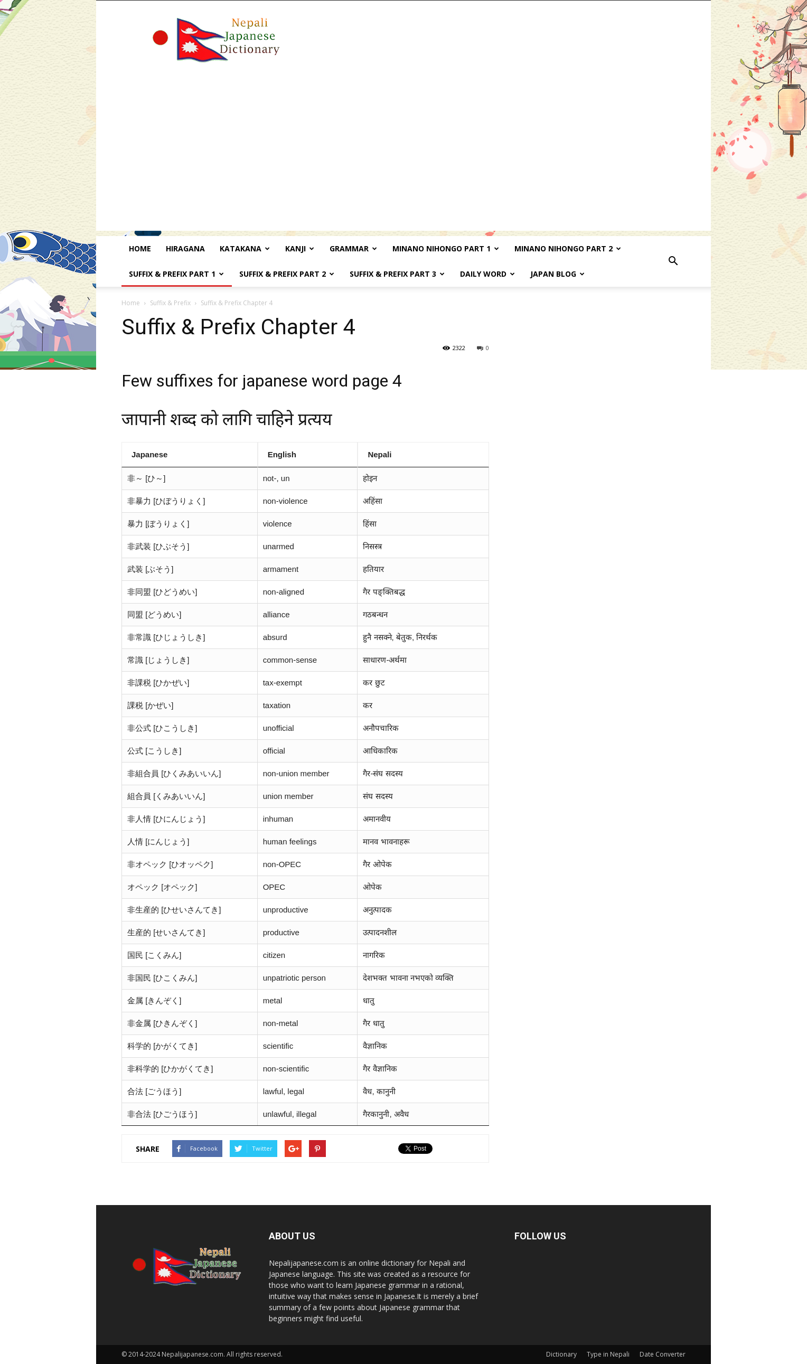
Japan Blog (557, 274)
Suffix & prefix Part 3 (397, 274)
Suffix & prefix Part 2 (286, 274)
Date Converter (663, 1354)
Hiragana (185, 248)
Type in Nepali (608, 1354)
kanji (299, 248)
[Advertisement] (403, 157)
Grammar (353, 248)
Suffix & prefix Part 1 (176, 274)
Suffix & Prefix (170, 302)
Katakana (245, 248)
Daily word (487, 274)
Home (140, 248)
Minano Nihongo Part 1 (445, 248)
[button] (673, 261)
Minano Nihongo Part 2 (567, 248)
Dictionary (561, 1354)
